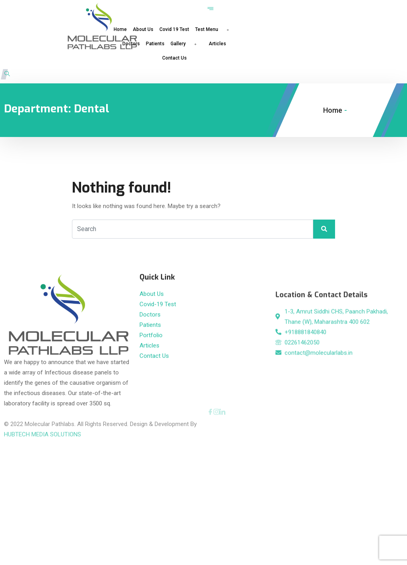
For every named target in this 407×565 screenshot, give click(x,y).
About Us (143, 29)
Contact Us (174, 58)
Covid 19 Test (174, 29)
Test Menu (215, 29)
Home (120, 29)
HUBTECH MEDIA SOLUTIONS (42, 424)
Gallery (186, 44)
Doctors (131, 43)
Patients (155, 43)
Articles (217, 43)
